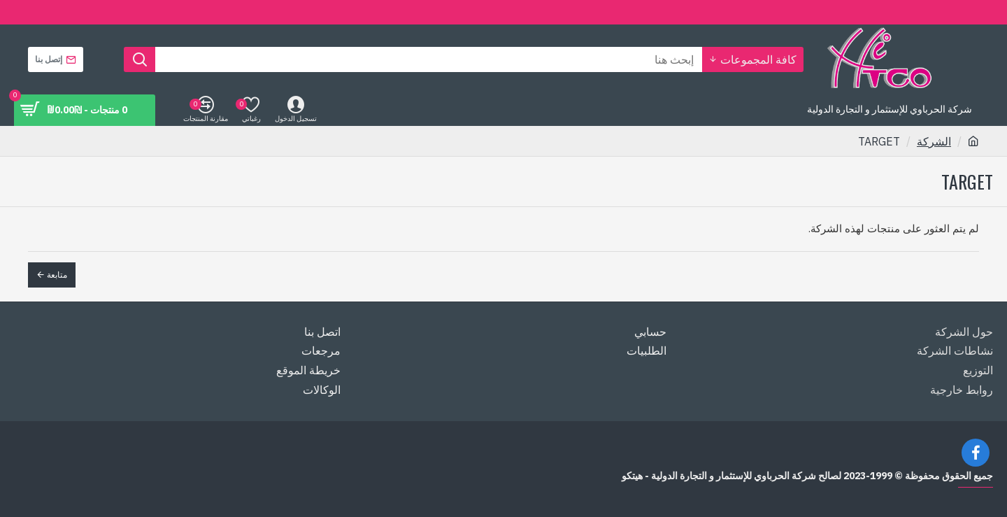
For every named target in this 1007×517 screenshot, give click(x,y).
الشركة (934, 141)
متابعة (57, 274)
